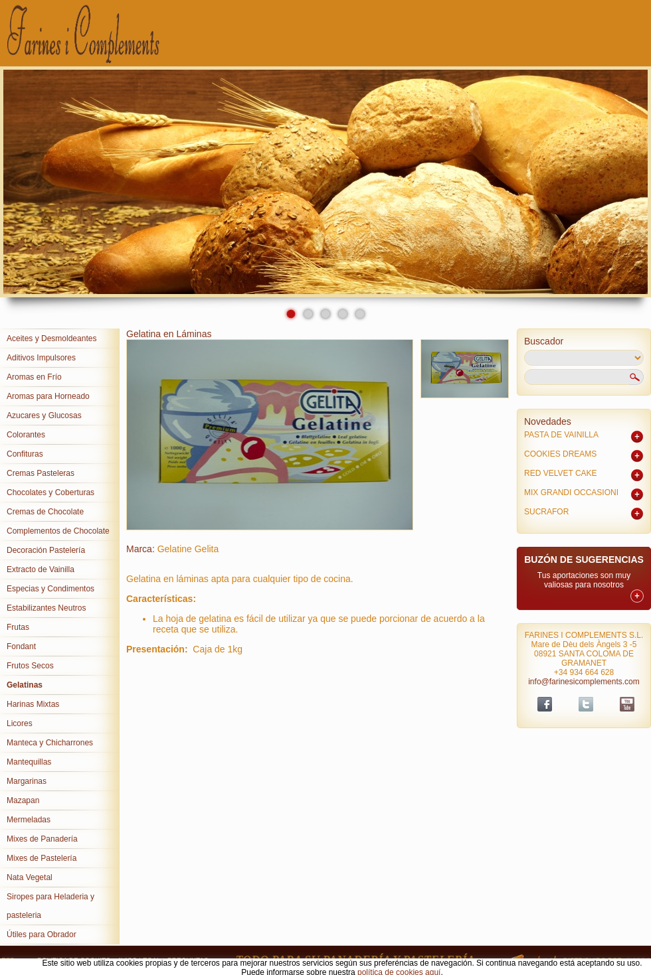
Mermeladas (28, 819)
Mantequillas (29, 762)
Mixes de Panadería (42, 839)
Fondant (21, 646)
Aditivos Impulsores (41, 357)
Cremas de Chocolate (45, 511)
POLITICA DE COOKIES (73, 960)
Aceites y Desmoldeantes (51, 338)
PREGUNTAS (188, 960)
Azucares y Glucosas (44, 415)
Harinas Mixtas (33, 704)
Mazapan (23, 800)
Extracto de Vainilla (40, 569)
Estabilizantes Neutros (46, 608)
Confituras (25, 454)
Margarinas (26, 781)
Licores (20, 723)
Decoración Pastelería (46, 550)
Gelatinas (25, 685)
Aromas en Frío (34, 377)
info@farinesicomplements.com (584, 681)
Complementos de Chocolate (58, 531)
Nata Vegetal (29, 877)
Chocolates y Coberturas (50, 492)
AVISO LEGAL (139, 960)
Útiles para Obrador (41, 934)
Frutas (18, 627)
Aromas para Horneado (48, 396)
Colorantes (26, 434)
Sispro (638, 960)
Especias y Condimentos (50, 588)
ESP (8, 960)
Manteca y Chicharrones (50, 742)
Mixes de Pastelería (41, 858)
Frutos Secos (30, 665)
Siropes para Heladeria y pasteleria (50, 906)
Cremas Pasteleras (40, 473)
